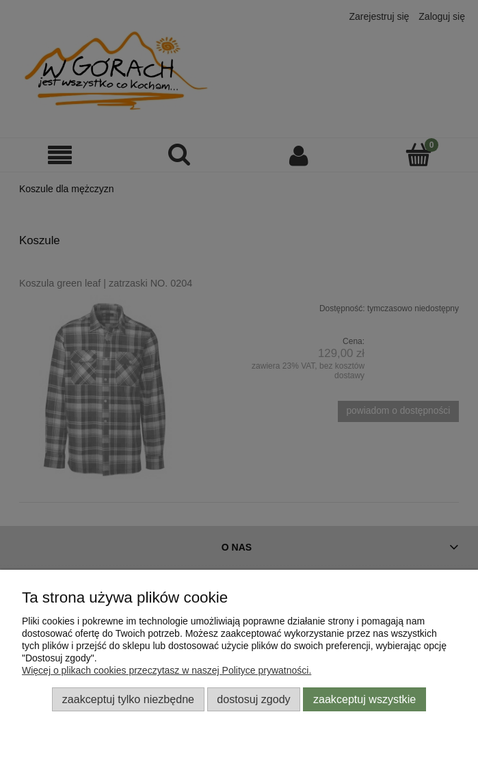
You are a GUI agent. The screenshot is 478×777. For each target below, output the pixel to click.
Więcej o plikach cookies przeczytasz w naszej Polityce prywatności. (166, 670)
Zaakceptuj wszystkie (364, 699)
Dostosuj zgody (253, 699)
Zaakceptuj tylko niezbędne (128, 699)
